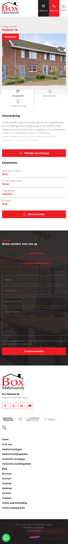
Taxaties (7, 498)
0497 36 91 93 (34, 253)
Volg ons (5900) (52, 538)
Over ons (7, 444)
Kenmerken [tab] (50, 93)
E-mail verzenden (34, 351)
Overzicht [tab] (18, 93)
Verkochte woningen (13, 459)
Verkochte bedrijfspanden (16, 463)
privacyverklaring (40, 344)
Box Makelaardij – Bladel (42, 524)
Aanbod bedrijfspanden (15, 454)
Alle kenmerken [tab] (34, 214)
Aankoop (7, 488)
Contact (6, 478)
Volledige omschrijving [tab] (34, 153)
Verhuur (6, 493)
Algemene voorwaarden (33, 527)
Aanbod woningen (12, 449)
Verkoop (6, 483)
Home (5, 439)
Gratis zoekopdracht (13, 507)
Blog (4, 468)
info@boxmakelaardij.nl (34, 263)
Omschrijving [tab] (18, 103)
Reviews (7, 473)
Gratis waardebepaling (14, 502)
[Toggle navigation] (63, 8)
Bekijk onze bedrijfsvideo (47, 531)
